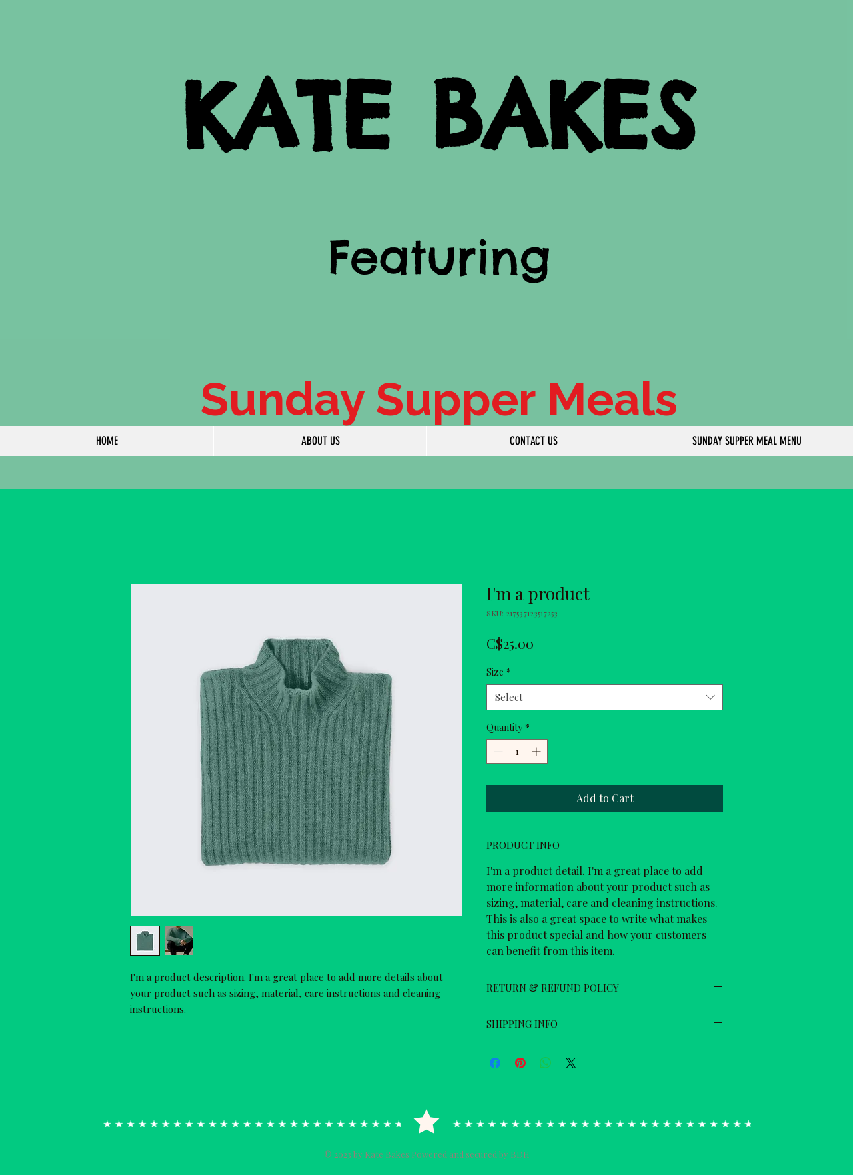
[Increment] (537, 751)
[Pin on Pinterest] (520, 1063)
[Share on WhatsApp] (546, 1063)
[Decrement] (496, 751)
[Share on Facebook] (495, 1063)
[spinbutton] (517, 751)
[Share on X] (571, 1063)
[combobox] (604, 697)
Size (498, 672)
